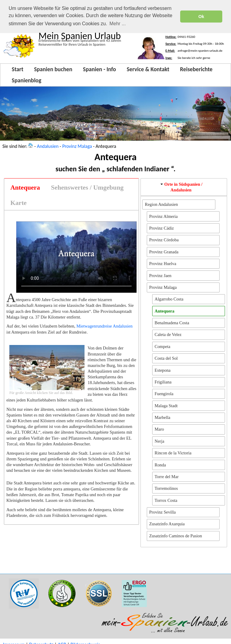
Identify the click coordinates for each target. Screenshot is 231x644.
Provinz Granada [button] (163, 251)
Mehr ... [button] (117, 23)
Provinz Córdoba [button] (164, 239)
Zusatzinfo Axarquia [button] (167, 523)
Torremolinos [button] (166, 488)
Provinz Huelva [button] (162, 263)
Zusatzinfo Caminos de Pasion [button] (175, 535)
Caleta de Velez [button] (168, 334)
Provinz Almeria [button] (163, 216)
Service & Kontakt (148, 69)
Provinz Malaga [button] (163, 287)
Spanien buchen (53, 69)
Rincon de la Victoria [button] (173, 452)
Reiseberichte (196, 69)
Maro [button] (159, 429)
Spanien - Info (99, 69)
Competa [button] (162, 346)
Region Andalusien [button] (161, 204)
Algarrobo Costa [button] (169, 299)
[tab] (25, 187)
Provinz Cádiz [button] (161, 228)
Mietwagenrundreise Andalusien (104, 326)
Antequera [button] (164, 310)
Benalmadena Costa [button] (172, 322)
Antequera (25, 187)
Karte (19, 202)
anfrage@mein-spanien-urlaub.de (199, 51)
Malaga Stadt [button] (166, 405)
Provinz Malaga (77, 146)
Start (17, 69)
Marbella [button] (162, 417)
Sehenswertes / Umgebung (87, 187)
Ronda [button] (160, 464)
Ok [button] (201, 16)
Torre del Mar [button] (167, 476)
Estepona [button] (163, 370)
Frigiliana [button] (163, 382)
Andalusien (48, 146)
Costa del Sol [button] (166, 358)
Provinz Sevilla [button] (162, 512)
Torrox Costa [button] (166, 500)
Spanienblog (26, 80)
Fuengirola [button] (164, 393)
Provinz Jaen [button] (160, 275)
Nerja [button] (159, 441)
